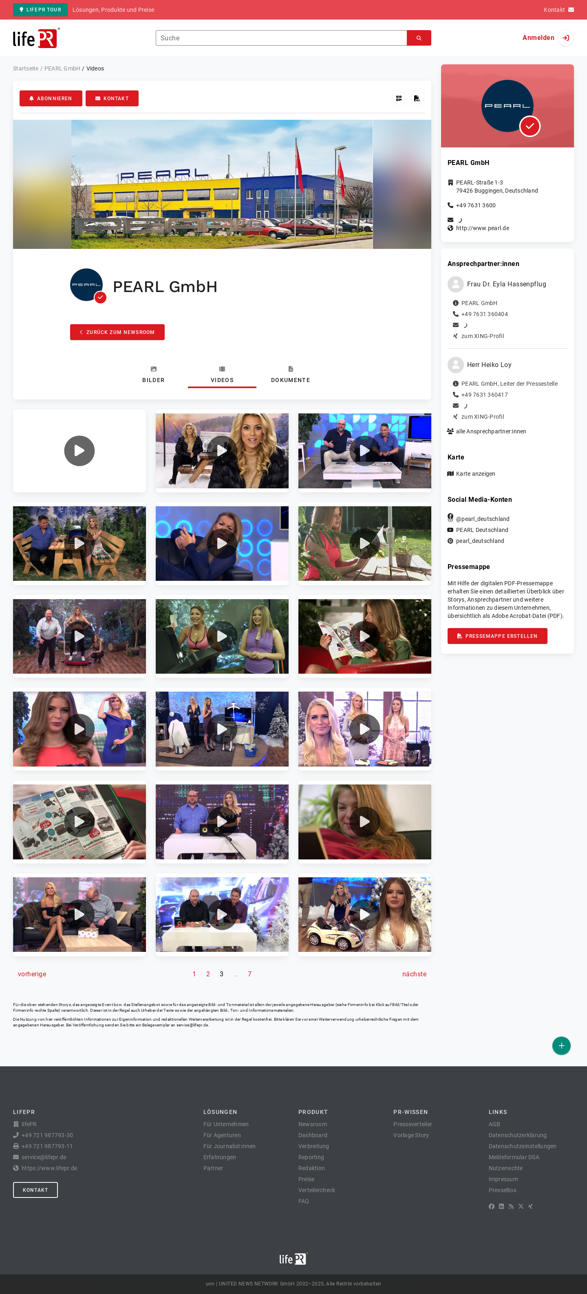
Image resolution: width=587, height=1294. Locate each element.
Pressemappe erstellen (497, 636)
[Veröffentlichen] (561, 1046)
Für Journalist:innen (229, 1146)
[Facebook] (491, 1206)
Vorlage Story (411, 1135)
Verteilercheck (316, 1190)
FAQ (303, 1201)
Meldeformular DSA (514, 1157)
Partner (213, 1168)
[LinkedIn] (501, 1206)
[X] (521, 1206)
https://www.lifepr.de (49, 1168)
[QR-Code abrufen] (398, 98)
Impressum (503, 1179)
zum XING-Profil (482, 336)
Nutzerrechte (506, 1168)
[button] (79, 450)
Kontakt (112, 98)
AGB (495, 1124)
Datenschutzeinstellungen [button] (523, 1146)
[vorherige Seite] (32, 974)
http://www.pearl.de (482, 228)
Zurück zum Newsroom (117, 332)
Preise (306, 1179)
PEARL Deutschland (482, 530)
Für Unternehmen (226, 1124)
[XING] (530, 1206)
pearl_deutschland (480, 541)
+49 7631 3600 (476, 205)
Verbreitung (313, 1146)
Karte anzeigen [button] (476, 473)
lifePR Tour (40, 10)
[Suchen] (419, 38)
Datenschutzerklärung (518, 1135)
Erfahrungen (219, 1157)
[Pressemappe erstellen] (417, 98)
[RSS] (511, 1206)
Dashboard (312, 1135)
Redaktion (311, 1168)
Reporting (311, 1157)
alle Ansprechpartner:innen (491, 431)
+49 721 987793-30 (47, 1135)
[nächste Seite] (414, 974)
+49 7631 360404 (484, 314)
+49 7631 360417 (484, 394)
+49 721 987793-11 (47, 1146)
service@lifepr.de (192, 1025)
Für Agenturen (222, 1135)
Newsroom (312, 1124)
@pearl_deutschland (483, 519)
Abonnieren (51, 98)
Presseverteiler (412, 1124)
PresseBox (502, 1190)
